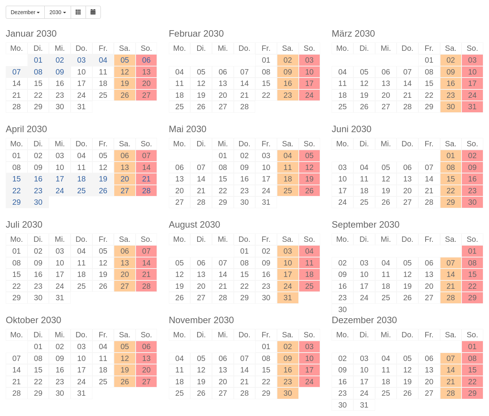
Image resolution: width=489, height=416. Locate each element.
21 (146, 179)
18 (81, 179)
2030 (57, 12)
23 (38, 190)
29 (16, 202)
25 (81, 190)
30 (38, 202)
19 (103, 179)
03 (81, 60)
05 (124, 60)
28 (146, 190)
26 (103, 190)
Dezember (25, 12)
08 (38, 72)
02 (59, 60)
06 (146, 60)
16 (38, 179)
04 (103, 60)
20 (124, 179)
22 (16, 190)
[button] (78, 12)
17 (59, 179)
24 (59, 190)
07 (16, 72)
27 (124, 190)
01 (38, 60)
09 (59, 72)
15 (16, 179)
